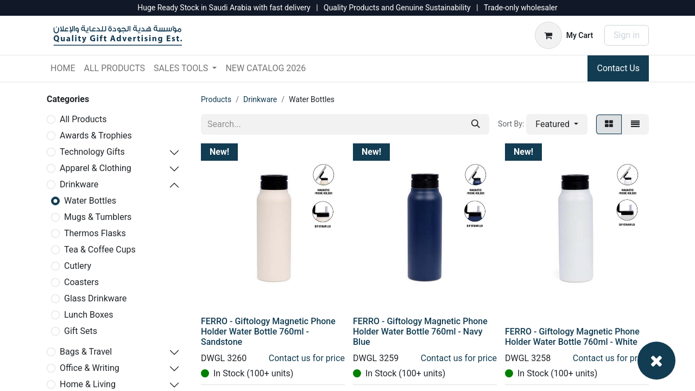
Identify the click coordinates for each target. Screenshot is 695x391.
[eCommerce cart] (564, 35)
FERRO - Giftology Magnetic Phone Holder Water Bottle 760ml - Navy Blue (420, 331)
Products (216, 99)
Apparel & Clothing (95, 168)
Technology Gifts (92, 152)
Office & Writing (89, 368)
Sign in (627, 35)
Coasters (81, 282)
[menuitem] (62, 68)
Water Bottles (90, 200)
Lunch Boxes (88, 315)
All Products (83, 119)
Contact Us (618, 68)
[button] (556, 124)
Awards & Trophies (96, 135)
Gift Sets (80, 331)
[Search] (475, 124)
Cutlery (77, 266)
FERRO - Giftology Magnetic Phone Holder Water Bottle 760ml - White (572, 336)
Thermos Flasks (95, 233)
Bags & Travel (86, 351)
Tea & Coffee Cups (100, 249)
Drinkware (79, 184)
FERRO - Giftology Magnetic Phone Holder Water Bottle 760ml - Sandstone (268, 331)
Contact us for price (307, 358)
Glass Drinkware (95, 298)
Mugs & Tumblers (97, 217)
